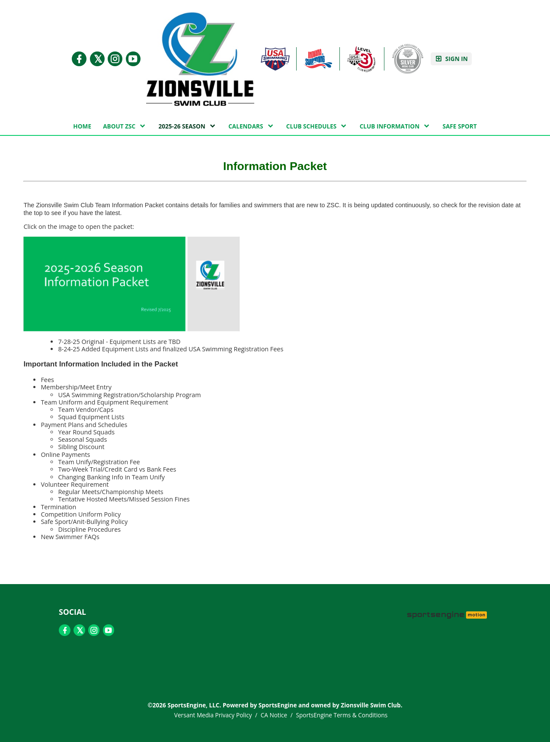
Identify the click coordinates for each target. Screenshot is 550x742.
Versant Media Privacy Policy (213, 715)
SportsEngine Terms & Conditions (341, 715)
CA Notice (274, 715)
